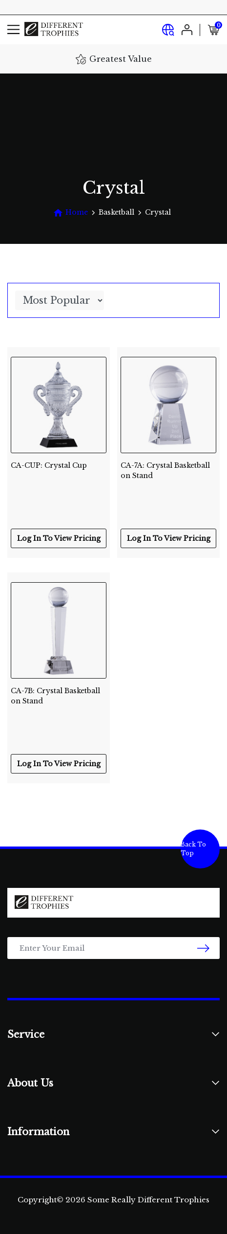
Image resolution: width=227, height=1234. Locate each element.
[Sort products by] (59, 300)
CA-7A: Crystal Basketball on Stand (165, 470)
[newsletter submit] (203, 948)
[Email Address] (113, 948)
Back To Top (193, 849)
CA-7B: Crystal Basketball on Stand (55, 695)
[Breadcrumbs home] (70, 212)
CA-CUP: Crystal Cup (49, 465)
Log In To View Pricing (59, 538)
